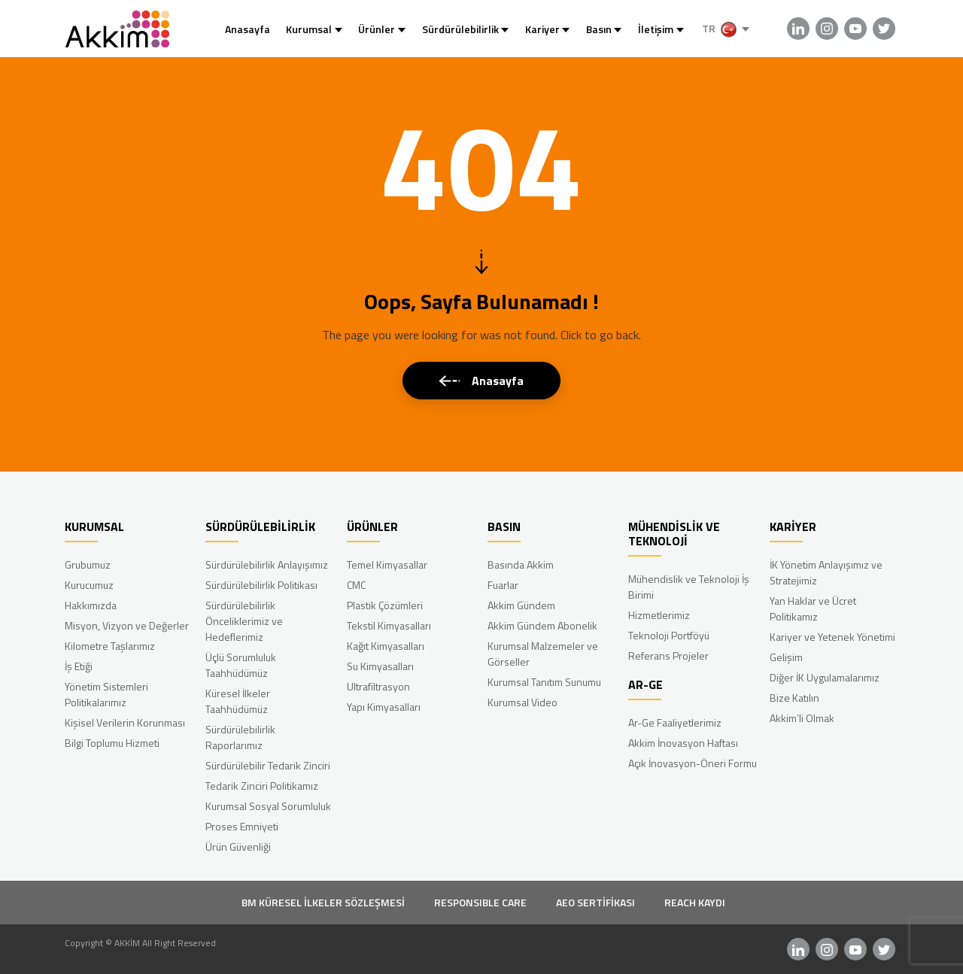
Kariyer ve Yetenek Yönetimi (832, 637)
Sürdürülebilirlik (460, 29)
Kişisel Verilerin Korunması (125, 722)
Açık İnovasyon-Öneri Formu (692, 763)
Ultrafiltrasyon (378, 686)
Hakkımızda (91, 605)
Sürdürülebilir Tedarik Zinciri (267, 765)
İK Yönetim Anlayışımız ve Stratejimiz (826, 572)
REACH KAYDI (694, 902)
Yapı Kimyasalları (384, 707)
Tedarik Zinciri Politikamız (261, 785)
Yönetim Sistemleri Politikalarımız (106, 694)
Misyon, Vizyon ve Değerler (127, 625)
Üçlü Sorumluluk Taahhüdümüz (240, 665)
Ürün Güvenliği (238, 846)
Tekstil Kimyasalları (389, 625)
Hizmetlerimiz (659, 615)
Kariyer (542, 29)
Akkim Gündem (521, 605)
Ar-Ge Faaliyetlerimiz (674, 722)
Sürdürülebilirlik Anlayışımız (266, 564)
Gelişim (786, 657)
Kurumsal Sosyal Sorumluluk (268, 806)
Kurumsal (309, 29)
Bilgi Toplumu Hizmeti (112, 743)
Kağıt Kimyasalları (385, 646)
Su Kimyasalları (380, 666)
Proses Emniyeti (241, 826)
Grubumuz (88, 564)
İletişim (655, 29)
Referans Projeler (668, 655)
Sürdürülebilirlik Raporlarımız (240, 737)
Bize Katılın (794, 697)
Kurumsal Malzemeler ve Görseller (543, 653)
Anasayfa (247, 29)
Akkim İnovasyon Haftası (683, 743)
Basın (599, 29)
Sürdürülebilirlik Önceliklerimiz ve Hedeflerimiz (244, 621)
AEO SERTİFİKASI (595, 902)
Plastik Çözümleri (385, 605)
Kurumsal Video (522, 702)
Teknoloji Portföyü (668, 635)
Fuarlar (503, 585)
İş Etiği (79, 666)
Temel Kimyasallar (387, 564)
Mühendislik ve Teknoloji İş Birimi (688, 586)
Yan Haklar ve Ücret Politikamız (813, 608)
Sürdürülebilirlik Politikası (261, 585)
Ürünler (376, 29)
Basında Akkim (521, 564)
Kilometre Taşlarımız (110, 646)
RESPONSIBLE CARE (480, 902)
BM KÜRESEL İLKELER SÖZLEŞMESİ (323, 902)
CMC (356, 585)
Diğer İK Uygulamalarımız (824, 677)
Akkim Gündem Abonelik (542, 625)
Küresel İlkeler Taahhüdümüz (237, 701)
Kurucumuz (89, 585)
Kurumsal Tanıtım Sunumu (544, 682)
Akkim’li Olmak (802, 718)
